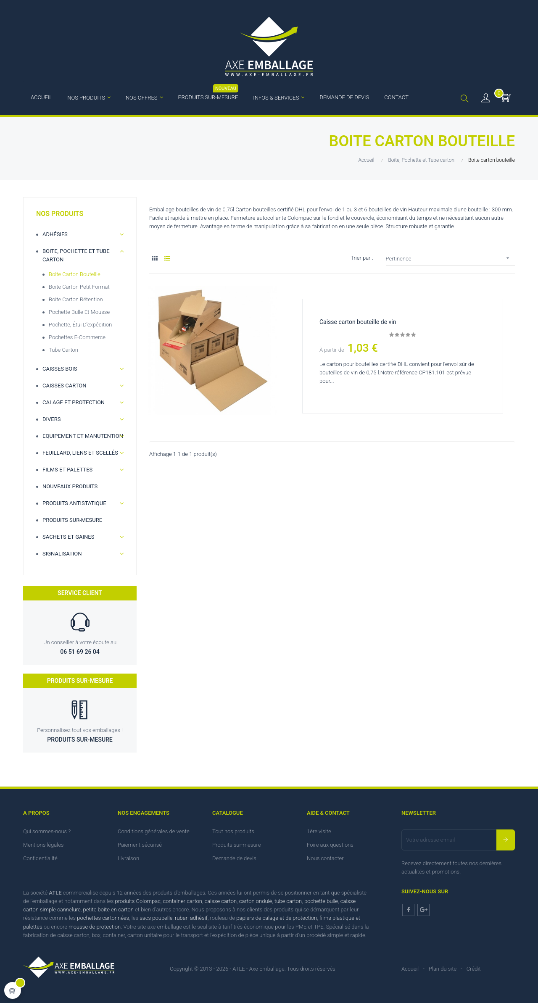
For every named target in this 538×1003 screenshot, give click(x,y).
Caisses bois (59, 369)
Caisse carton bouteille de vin (358, 322)
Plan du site (442, 969)
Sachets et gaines (68, 537)
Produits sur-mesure (72, 520)
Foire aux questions (330, 845)
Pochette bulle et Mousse (79, 312)
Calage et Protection (73, 402)
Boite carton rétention (76, 299)
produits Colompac (138, 901)
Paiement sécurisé (140, 845)
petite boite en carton (108, 909)
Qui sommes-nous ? (47, 831)
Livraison (128, 858)
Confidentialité (40, 858)
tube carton (288, 901)
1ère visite (319, 831)
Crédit (474, 969)
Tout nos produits (233, 831)
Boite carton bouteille (74, 274)
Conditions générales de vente (154, 831)
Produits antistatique (74, 503)
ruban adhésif (191, 918)
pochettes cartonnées (103, 918)
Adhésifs (55, 234)
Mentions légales (43, 845)
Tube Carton (63, 350)
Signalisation (62, 553)
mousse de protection (95, 927)
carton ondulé (255, 901)
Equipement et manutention (82, 436)
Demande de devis (234, 858)
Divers (51, 419)
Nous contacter (325, 858)
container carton (182, 901)
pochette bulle (321, 901)
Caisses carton (64, 385)
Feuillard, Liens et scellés (80, 453)
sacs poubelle (156, 918)
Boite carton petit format (79, 287)
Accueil (410, 969)
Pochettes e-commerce (77, 337)
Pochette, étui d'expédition (80, 324)
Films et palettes (67, 469)
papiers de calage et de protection (276, 918)
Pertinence (450, 258)
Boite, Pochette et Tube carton (76, 255)
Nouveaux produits (70, 486)
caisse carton (221, 901)
